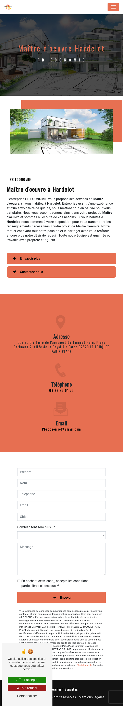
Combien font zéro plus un (36, 523)
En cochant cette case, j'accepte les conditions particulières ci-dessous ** (54, 579)
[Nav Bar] (113, 7)
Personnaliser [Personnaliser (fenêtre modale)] (27, 696)
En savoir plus (25, 258)
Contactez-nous (27, 272)
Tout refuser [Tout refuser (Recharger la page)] (27, 688)
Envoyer (66, 594)
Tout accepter (26, 680)
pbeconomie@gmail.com (61, 425)
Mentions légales (91, 697)
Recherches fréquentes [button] (61, 689)
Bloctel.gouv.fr (84, 661)
